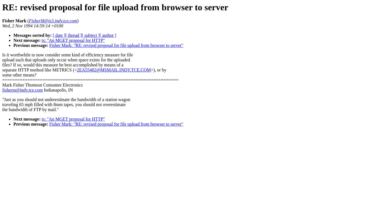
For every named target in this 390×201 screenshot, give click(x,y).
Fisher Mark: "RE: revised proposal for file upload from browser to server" (116, 45)
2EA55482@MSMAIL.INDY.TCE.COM (114, 70)
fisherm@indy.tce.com (22, 90)
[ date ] (59, 35)
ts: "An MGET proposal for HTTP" (73, 40)
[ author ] (108, 35)
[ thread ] (73, 35)
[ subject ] (91, 35)
